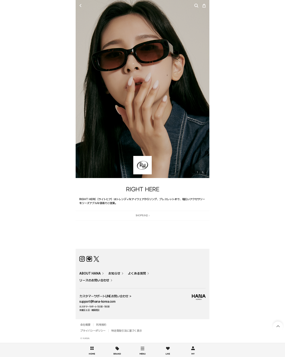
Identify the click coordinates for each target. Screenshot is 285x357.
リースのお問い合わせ (94, 280)
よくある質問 (137, 273)
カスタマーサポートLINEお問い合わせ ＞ (105, 296)
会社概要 (85, 324)
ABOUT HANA (90, 273)
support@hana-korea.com (97, 301)
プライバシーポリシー (93, 330)
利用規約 (101, 324)
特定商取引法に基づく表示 (126, 330)
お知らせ (114, 273)
